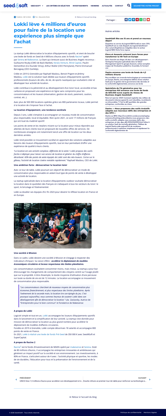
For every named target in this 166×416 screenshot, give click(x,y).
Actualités (107, 6)
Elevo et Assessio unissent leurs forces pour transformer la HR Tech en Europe (126, 55)
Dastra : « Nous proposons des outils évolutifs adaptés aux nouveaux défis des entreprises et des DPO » (128, 110)
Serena (21, 59)
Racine (17, 347)
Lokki (25, 76)
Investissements (80, 6)
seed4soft (37, 6)
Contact (119, 6)
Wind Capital (75, 62)
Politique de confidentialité (130, 412)
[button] (126, 19)
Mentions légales (150, 412)
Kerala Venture (61, 62)
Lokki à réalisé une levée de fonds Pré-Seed (44, 334)
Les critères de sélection (58, 6)
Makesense (32, 59)
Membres (95, 6)
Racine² (78, 56)
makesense (75, 347)
